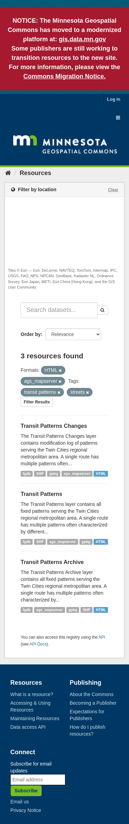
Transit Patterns (41, 494)
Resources (35, 173)
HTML (101, 473)
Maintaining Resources (34, 718)
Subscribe (26, 790)
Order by (31, 334)
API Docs (38, 644)
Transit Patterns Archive (52, 562)
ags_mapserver (77, 473)
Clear (113, 189)
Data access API (28, 727)
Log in (113, 99)
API (101, 637)
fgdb (27, 473)
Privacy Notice (25, 810)
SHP (40, 473)
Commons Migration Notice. (64, 76)
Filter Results (37, 402)
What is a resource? (31, 694)
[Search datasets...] (59, 310)
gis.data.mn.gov (82, 39)
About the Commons (92, 694)
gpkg (54, 473)
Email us (19, 801)
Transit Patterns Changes (54, 426)
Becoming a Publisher (93, 703)
